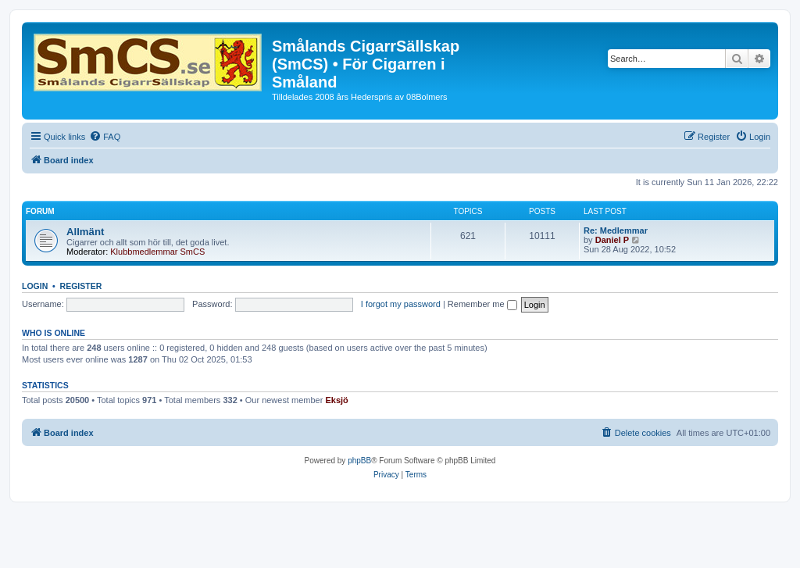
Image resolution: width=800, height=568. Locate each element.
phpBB (359, 460)
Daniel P (612, 240)
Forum (40, 211)
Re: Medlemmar (616, 230)
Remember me (482, 304)
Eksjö (336, 400)
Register (81, 286)
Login (35, 286)
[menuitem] (104, 136)
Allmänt (85, 232)
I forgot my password (401, 304)
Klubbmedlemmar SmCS (157, 251)
